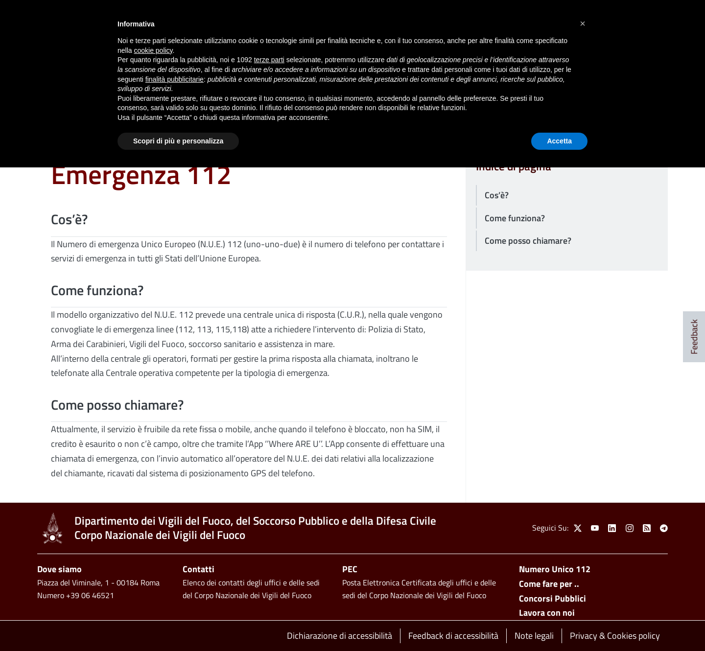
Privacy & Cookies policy (615, 635)
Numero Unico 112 (554, 569)
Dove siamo (59, 569)
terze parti (269, 60)
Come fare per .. (549, 583)
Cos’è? (497, 195)
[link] (52, 528)
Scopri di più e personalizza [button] (178, 141)
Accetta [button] (559, 141)
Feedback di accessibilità (453, 635)
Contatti (198, 569)
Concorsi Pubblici (552, 598)
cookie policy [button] (153, 50)
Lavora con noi (547, 612)
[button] (582, 23)
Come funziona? (515, 218)
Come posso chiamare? (528, 240)
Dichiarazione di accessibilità (339, 635)
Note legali (534, 635)
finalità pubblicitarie (174, 79)
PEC (349, 569)
